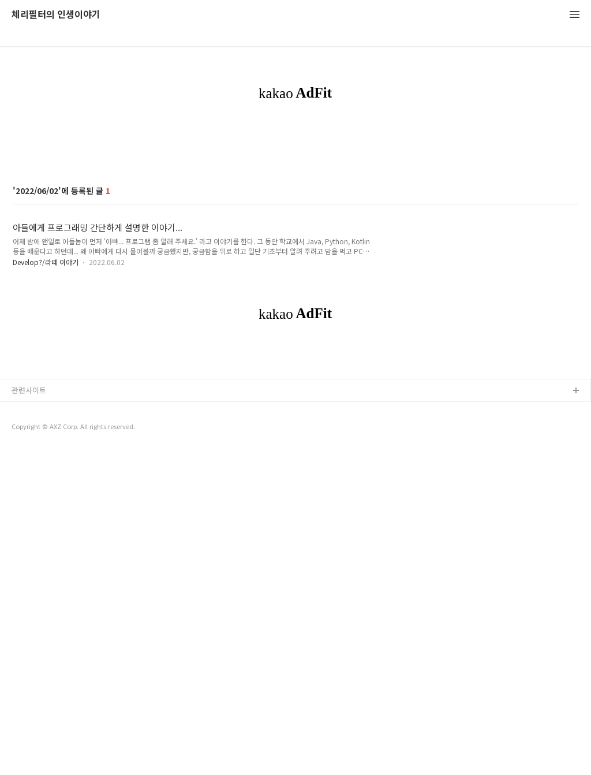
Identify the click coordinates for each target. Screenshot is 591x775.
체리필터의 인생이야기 (56, 15)
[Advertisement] (295, 216)
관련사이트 (29, 713)
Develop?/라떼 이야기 (45, 424)
